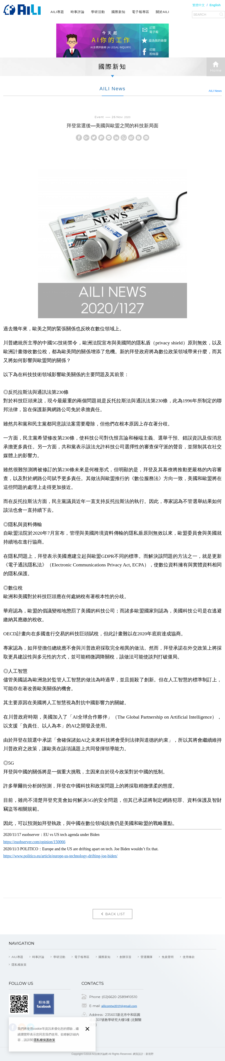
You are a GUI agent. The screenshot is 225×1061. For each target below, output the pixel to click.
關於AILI (162, 12)
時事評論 (77, 12)
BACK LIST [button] (112, 914)
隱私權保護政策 (44, 1040)
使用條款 (189, 957)
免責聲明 (168, 957)
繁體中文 (198, 5)
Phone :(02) (98, 997)
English (215, 5)
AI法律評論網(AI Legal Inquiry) (22, 9)
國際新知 (118, 12)
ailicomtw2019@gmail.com (119, 1006)
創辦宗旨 (126, 957)
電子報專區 (140, 12)
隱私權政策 (19, 964)
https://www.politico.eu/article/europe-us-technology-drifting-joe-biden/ (60, 856)
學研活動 (98, 12)
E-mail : (95, 1006)
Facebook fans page (44, 1004)
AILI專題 (57, 12)
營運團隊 (147, 957)
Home (216, 66)
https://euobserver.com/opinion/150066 (34, 842)
